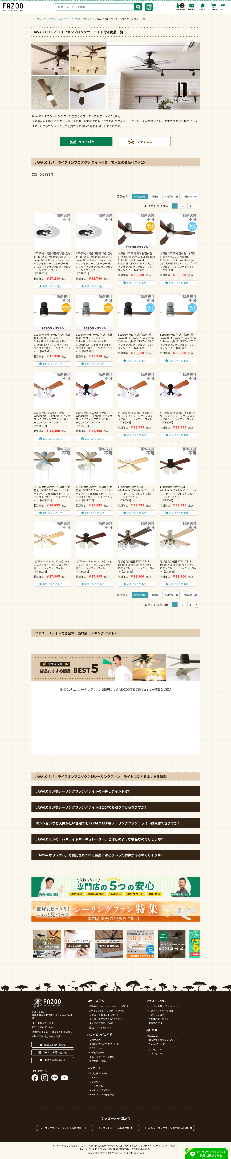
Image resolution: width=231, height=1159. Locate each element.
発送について (96, 1048)
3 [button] (190, 206)
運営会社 (152, 1035)
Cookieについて (156, 1044)
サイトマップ (155, 1054)
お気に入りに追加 (52, 286)
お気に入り (203, 6)
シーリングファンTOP (43, 19)
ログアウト (95, 1081)
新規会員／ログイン (99, 1073)
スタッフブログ (156, 1014)
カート (214, 6)
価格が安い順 (171, 196)
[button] (197, 206)
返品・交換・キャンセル (101, 1056)
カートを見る (96, 1086)
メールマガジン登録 (99, 1090)
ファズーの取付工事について (104, 1014)
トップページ (155, 1050)
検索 (138, 6)
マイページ (180, 6)
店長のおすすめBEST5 (100, 1027)
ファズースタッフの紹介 (160, 1010)
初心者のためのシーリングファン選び (108, 1006)
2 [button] (182, 206)
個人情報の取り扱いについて (163, 1039)
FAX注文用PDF (96, 1052)
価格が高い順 (190, 196)
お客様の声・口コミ (158, 1019)
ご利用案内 (95, 1039)
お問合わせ (192, 6)
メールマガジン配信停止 (101, 1094)
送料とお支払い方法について (104, 1044)
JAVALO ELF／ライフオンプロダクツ (75, 19)
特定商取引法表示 (98, 1061)
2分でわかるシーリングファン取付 (106, 1010)
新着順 (155, 196)
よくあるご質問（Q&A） (101, 1023)
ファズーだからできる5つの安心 (105, 1019)
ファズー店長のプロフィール (163, 1006)
